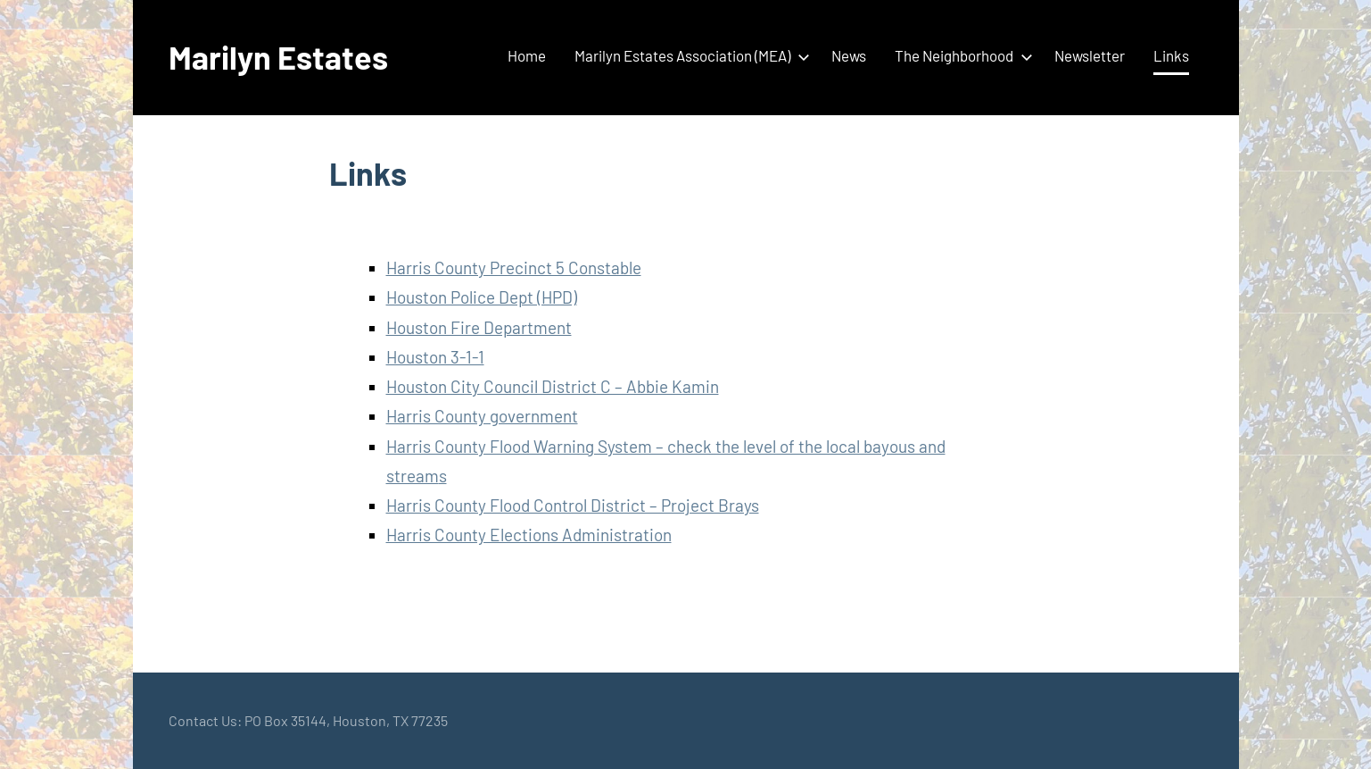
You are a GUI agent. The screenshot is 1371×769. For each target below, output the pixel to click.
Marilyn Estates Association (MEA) (688, 55)
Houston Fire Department (479, 327)
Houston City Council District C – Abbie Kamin (552, 386)
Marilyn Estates (278, 57)
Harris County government (482, 415)
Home (527, 55)
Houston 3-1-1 (435, 357)
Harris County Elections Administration (529, 534)
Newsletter (1089, 55)
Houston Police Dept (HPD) (481, 297)
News (848, 55)
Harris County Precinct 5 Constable (513, 267)
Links (1171, 55)
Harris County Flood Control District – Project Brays (572, 505)
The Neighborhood (960, 55)
